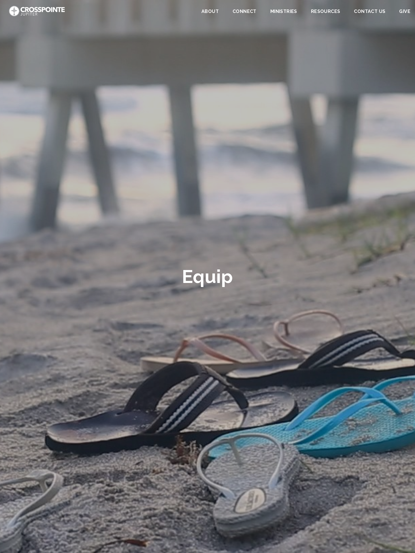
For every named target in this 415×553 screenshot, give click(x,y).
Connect (244, 11)
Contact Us (369, 11)
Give (404, 11)
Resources (325, 11)
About (210, 11)
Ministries (283, 11)
